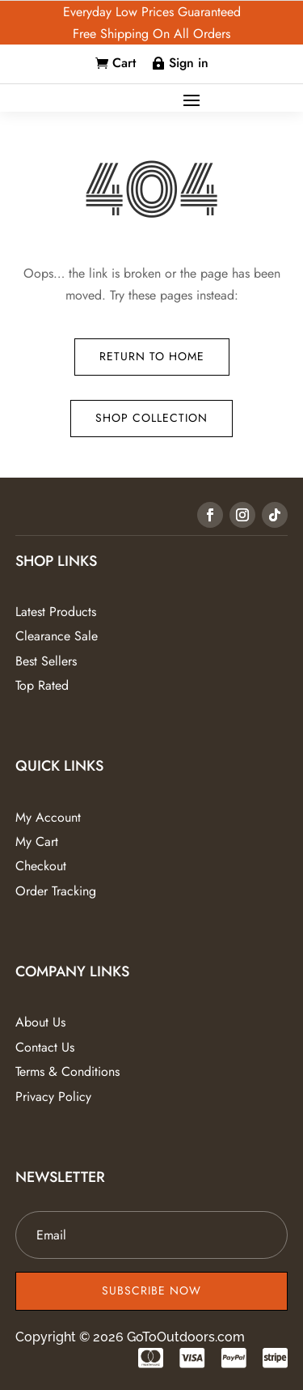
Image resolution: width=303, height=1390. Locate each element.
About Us (40, 1022)
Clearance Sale (56, 636)
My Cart (36, 841)
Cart (124, 62)
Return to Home (151, 356)
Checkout (40, 866)
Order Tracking (55, 891)
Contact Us (44, 1047)
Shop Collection (151, 418)
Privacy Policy (53, 1096)
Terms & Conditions (67, 1071)
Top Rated (42, 685)
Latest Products (55, 611)
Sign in (188, 62)
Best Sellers (46, 661)
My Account (48, 817)
